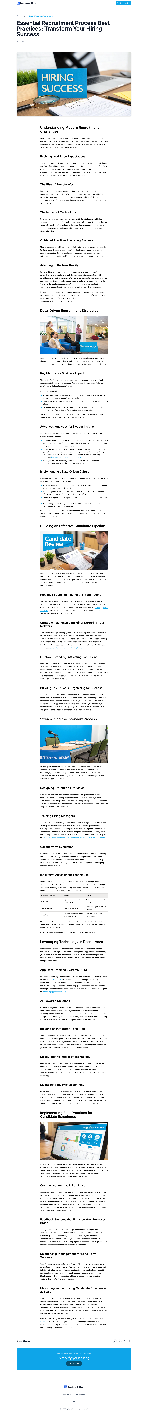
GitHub (97, 607)
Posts (23, 16)
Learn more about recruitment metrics (66, 457)
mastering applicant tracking (54, 992)
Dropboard (56, 980)
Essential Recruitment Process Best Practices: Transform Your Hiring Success (41, 16)
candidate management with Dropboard (66, 648)
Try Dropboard (123, 3)
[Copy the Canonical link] (115, 1341)
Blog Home (67, 1394)
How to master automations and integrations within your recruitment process (74, 838)
